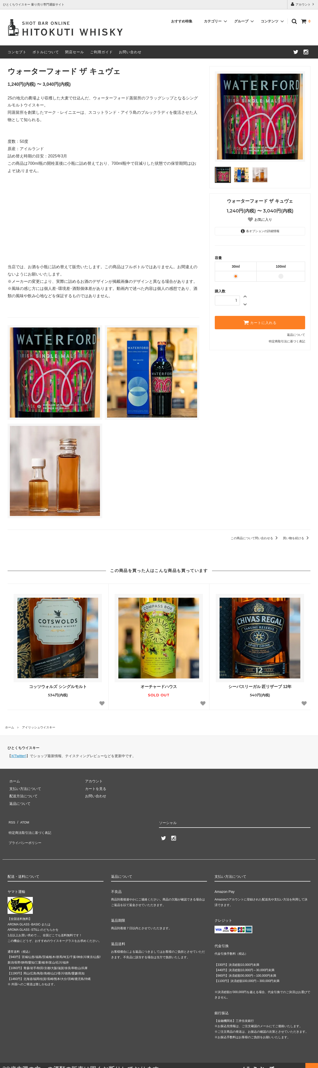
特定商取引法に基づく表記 (287, 341)
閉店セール (74, 52)
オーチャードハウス (159, 686)
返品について (296, 335)
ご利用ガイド (101, 52)
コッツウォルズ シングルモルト (58, 686)
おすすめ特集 (181, 21)
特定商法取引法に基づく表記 (31, 829)
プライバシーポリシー (25, 836)
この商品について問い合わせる (255, 538)
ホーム (9, 727)
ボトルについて (46, 52)
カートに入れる (260, 322)
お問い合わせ (130, 52)
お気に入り (263, 219)
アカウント (302, 4)
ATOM (23, 821)
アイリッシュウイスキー (38, 727)
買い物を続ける (296, 538)
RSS (11, 821)
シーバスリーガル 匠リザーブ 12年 (260, 686)
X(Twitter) (18, 756)
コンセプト (17, 52)
